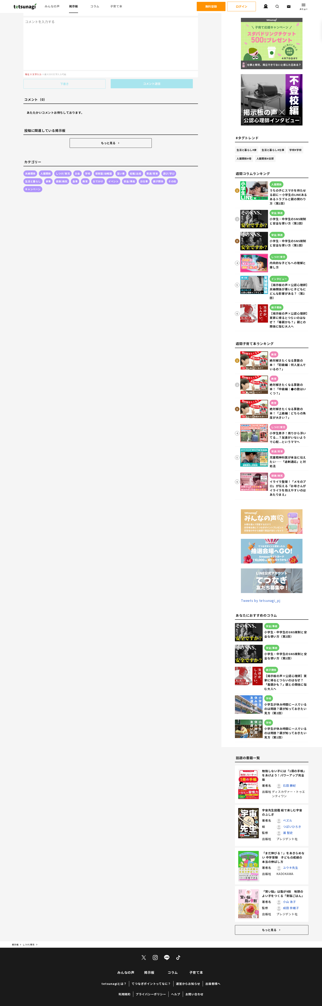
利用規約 (124, 994)
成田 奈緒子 (291, 908)
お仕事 (144, 173)
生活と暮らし (33, 173)
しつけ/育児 (63, 165)
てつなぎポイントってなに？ (151, 984)
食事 (75, 173)
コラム (94, 6)
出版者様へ (213, 984)
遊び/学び (169, 165)
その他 (172, 173)
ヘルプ (175, 994)
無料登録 (211, 7)
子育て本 (116, 6)
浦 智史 (288, 833)
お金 (77, 165)
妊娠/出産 (135, 165)
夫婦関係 (30, 165)
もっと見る (110, 135)
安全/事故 (129, 173)
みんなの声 (52, 6)
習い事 (121, 165)
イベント (113, 173)
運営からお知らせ (188, 984)
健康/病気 (62, 173)
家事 (48, 173)
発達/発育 (152, 165)
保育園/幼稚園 (103, 165)
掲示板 (73, 6)
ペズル (287, 821)
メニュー (303, 7)
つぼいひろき (292, 827)
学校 (87, 165)
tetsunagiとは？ (113, 984)
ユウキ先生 (290, 868)
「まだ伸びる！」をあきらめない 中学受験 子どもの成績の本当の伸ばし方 (283, 857)
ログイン (241, 7)
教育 (85, 173)
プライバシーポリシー (151, 994)
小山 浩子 (289, 902)
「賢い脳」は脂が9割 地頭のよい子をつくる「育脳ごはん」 (283, 894)
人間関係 (45, 165)
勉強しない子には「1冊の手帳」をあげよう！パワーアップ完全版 (283, 775)
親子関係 (158, 173)
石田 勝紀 (289, 786)
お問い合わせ (194, 994)
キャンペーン (33, 181)
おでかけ (98, 173)
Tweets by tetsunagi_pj (261, 600)
